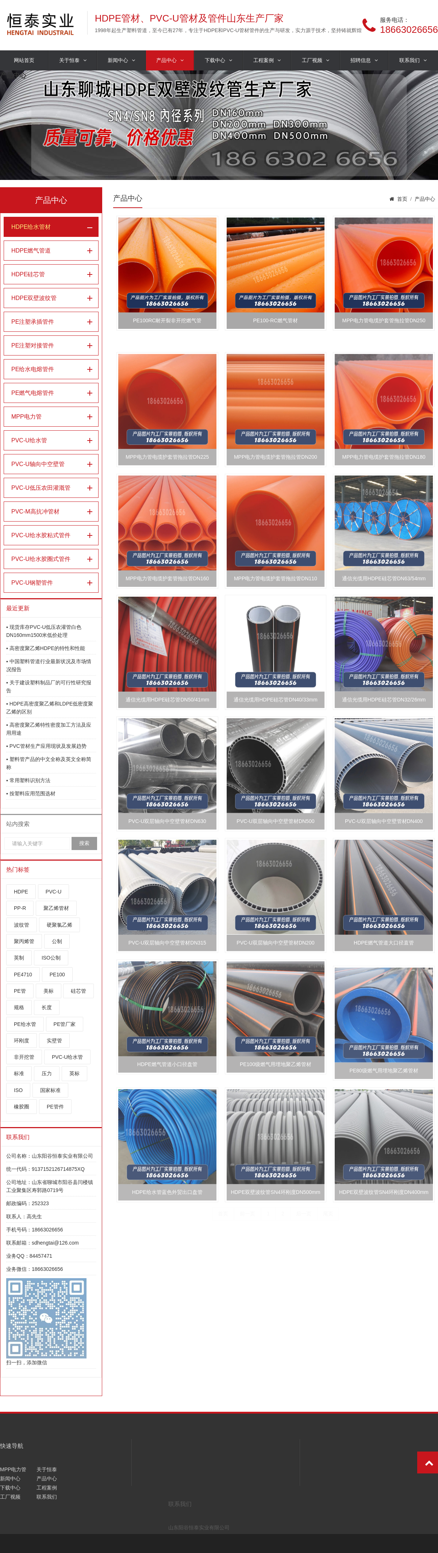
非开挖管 (24, 1057)
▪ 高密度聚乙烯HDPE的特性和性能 (45, 648)
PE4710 (23, 974)
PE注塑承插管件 (32, 322)
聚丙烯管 (24, 941)
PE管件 (55, 1107)
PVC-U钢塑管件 (32, 583)
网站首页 (24, 60)
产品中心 (170, 60)
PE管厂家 (65, 1024)
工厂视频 (315, 60)
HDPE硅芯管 (28, 274)
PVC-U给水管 (29, 440)
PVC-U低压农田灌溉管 (40, 488)
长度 (47, 1007)
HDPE (21, 892)
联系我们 (413, 60)
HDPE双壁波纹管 (34, 298)
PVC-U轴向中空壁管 (38, 464)
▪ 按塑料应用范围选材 (30, 793)
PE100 (57, 974)
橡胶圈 (21, 1107)
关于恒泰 (73, 60)
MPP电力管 (26, 417)
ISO (18, 1090)
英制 (19, 958)
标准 (19, 1073)
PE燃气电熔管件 (32, 393)
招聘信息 (364, 60)
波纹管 (21, 925)
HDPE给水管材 (31, 227)
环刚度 (21, 1040)
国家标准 (50, 1090)
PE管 (20, 991)
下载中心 (218, 60)
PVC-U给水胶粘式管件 (40, 535)
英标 (74, 1073)
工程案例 (267, 60)
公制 (57, 941)
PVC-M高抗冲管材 (35, 511)
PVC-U (54, 892)
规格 (19, 1007)
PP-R (20, 908)
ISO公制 (51, 958)
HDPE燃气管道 (31, 250)
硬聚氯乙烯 (59, 925)
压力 (47, 1073)
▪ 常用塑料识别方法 (28, 780)
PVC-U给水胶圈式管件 (40, 559)
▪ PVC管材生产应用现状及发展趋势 (46, 746)
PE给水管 (25, 1024)
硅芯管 (78, 991)
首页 (402, 198)
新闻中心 (121, 60)
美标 (48, 991)
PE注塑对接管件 (32, 345)
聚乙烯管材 (56, 908)
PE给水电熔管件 (32, 369)
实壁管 (54, 1040)
